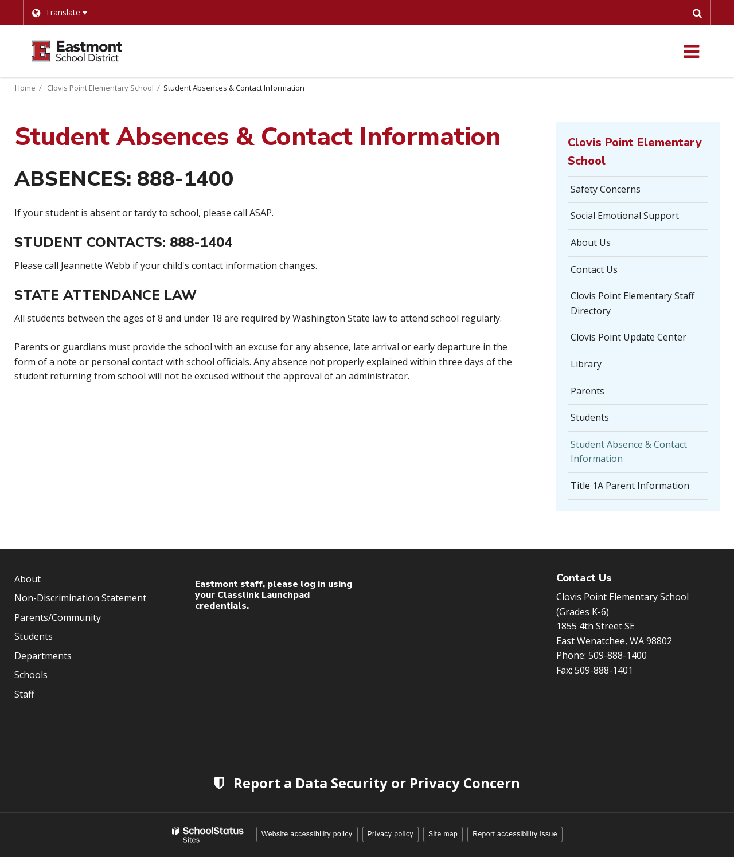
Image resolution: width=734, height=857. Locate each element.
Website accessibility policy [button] (307, 834)
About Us (591, 242)
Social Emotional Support (625, 215)
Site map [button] (443, 834)
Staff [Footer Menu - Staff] (24, 694)
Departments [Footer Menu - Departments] (43, 655)
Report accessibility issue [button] (515, 834)
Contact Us (594, 269)
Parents (587, 391)
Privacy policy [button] (390, 834)
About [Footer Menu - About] (27, 579)
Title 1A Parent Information (630, 485)
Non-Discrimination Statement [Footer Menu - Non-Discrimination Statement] (80, 598)
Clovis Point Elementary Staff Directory (632, 303)
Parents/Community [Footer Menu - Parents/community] (57, 617)
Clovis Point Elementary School (100, 88)
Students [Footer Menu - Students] (33, 636)
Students (590, 417)
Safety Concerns (606, 189)
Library (586, 364)
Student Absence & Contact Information (629, 451)
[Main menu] (691, 51)
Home (25, 88)
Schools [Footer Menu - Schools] (31, 674)
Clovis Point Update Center (628, 337)
